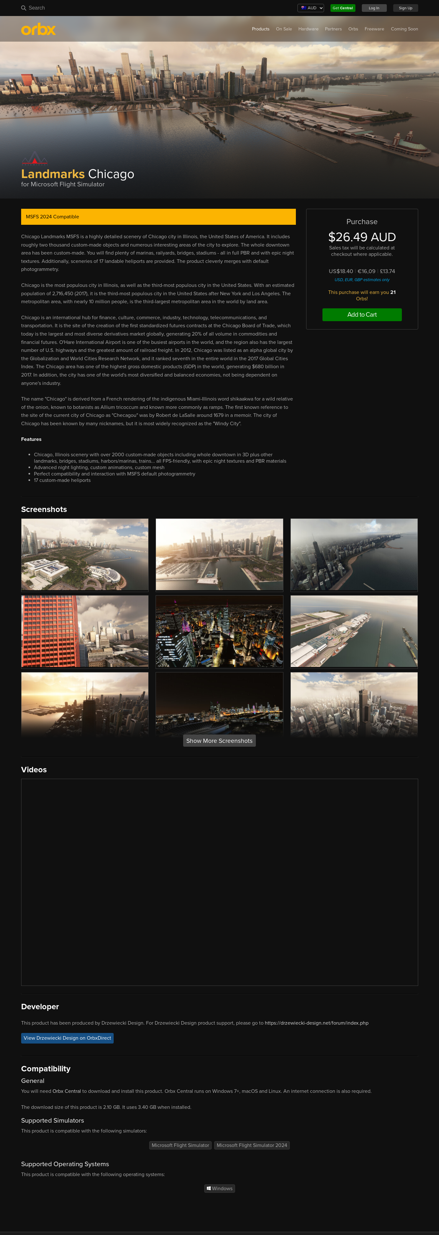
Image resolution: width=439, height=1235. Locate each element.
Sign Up (405, 8)
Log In (374, 8)
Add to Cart (362, 315)
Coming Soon (404, 29)
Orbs (353, 29)
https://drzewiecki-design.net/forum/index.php (317, 1023)
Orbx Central (67, 1091)
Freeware (374, 29)
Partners (333, 29)
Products (261, 29)
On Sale (284, 29)
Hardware (308, 29)
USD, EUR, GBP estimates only (362, 279)
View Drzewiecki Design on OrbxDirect (67, 1038)
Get (343, 8)
